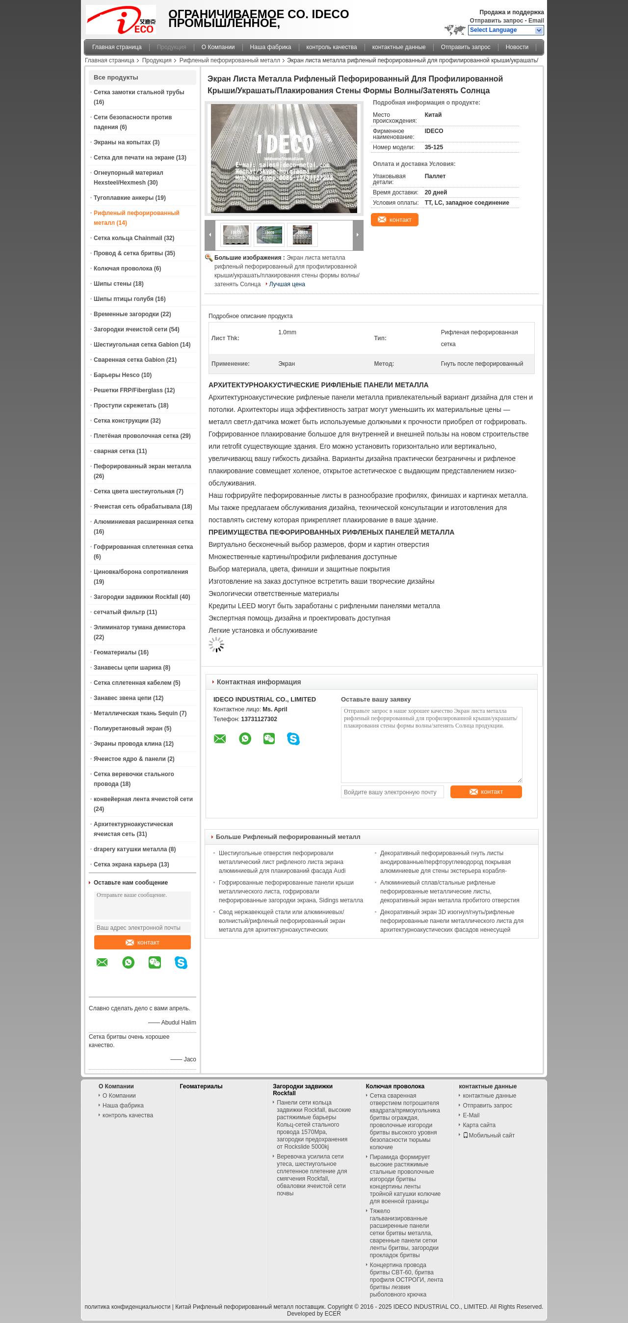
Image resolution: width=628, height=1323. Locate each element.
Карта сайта (479, 1125)
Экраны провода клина (127, 743)
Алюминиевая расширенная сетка (143, 521)
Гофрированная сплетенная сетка (143, 546)
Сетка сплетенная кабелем (133, 682)
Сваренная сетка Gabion (129, 359)
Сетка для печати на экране (134, 157)
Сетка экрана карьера (125, 864)
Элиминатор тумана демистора (139, 627)
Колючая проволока (123, 268)
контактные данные (399, 47)
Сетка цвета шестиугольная (134, 491)
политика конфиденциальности (128, 1306)
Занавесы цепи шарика (127, 667)
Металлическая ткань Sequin (136, 713)
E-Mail (471, 1115)
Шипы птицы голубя (124, 299)
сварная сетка (114, 451)
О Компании (218, 47)
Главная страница (117, 47)
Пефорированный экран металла (142, 466)
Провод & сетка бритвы (128, 253)
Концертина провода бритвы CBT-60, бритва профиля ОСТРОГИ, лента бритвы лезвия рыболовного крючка (406, 1280)
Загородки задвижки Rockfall (136, 597)
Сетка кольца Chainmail (128, 238)
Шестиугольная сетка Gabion (136, 344)
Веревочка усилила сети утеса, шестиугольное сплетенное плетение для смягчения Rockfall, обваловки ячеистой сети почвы (312, 1175)
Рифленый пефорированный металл (230, 60)
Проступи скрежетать (125, 405)
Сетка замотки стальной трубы (139, 92)
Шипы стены (112, 283)
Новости (517, 47)
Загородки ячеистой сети (130, 329)
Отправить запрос (497, 20)
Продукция (171, 47)
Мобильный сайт (489, 1135)
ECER (333, 1313)
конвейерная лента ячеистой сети (143, 799)
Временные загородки (126, 314)
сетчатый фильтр (119, 612)
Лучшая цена (287, 284)
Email (536, 20)
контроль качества (332, 47)
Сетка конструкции (121, 420)
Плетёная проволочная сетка (136, 435)
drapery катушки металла (130, 849)
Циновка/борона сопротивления (141, 571)
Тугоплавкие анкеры (124, 197)
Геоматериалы (115, 652)
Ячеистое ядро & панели (130, 759)
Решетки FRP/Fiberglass (128, 390)
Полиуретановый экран (128, 728)
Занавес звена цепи (123, 698)
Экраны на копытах (122, 142)
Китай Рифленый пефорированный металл (234, 1306)
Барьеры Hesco (117, 375)
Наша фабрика (270, 47)
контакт (142, 942)
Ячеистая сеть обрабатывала (137, 506)
